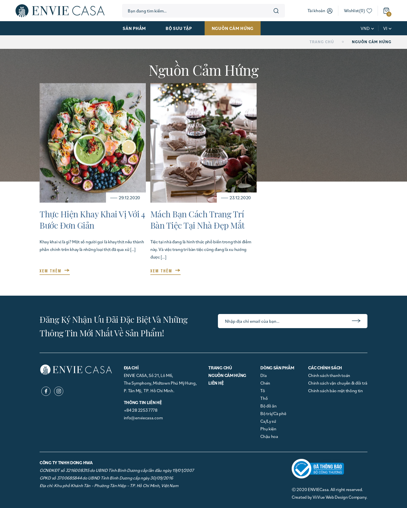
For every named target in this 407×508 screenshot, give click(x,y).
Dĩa (263, 375)
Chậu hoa (269, 436)
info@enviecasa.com (143, 417)
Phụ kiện (268, 428)
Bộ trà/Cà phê (273, 413)
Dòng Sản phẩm (277, 367)
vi (385, 28)
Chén (265, 383)
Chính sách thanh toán (329, 375)
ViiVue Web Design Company (340, 497)
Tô (262, 390)
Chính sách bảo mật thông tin (335, 390)
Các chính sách (325, 367)
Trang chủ (321, 41)
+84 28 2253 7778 (140, 410)
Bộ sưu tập (179, 28)
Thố (264, 398)
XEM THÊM (51, 270)
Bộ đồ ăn (268, 406)
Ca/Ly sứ (268, 421)
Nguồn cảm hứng (233, 28)
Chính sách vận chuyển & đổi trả (337, 383)
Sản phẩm (134, 28)
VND (365, 28)
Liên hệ (216, 383)
